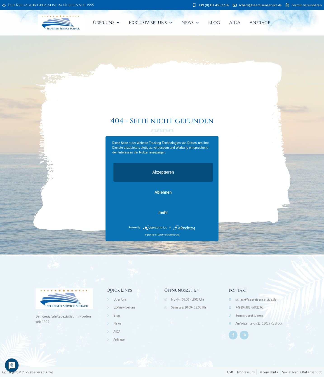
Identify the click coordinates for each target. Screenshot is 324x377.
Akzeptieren (163, 172)
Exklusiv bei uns (150, 22)
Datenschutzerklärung (168, 234)
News (190, 22)
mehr (163, 212)
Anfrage (259, 22)
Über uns (106, 22)
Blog (214, 22)
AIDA (234, 22)
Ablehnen (163, 192)
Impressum (150, 234)
